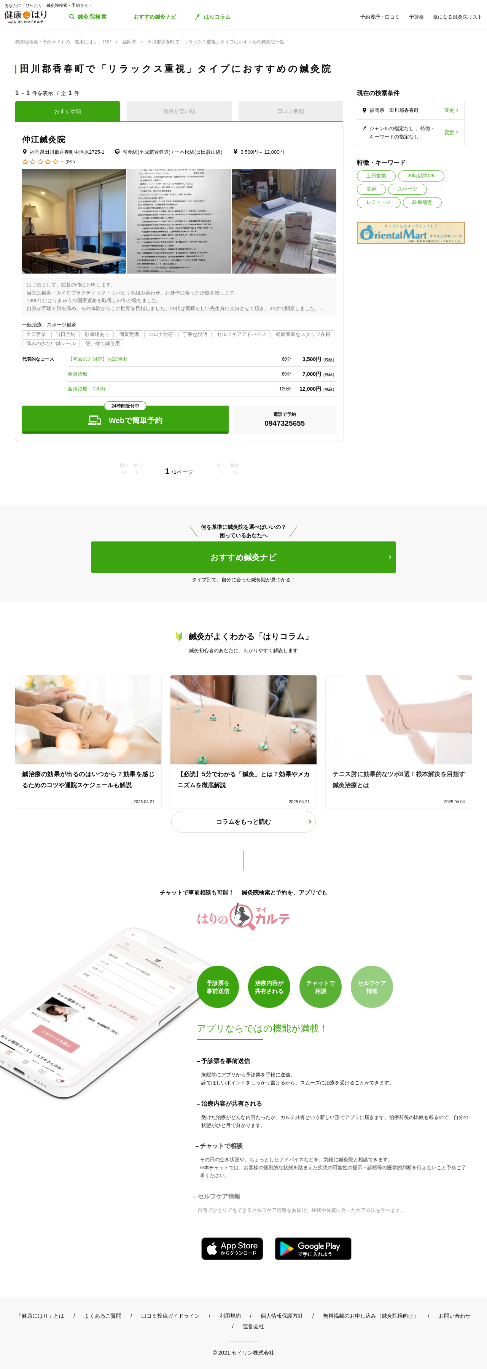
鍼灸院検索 (92, 17)
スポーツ (407, 189)
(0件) (70, 162)
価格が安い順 (179, 111)
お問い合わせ (455, 1316)
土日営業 (376, 175)
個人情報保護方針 (282, 1316)
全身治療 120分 (87, 388)
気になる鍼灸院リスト (457, 17)
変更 (449, 110)
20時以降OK (421, 175)
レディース (378, 202)
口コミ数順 (290, 111)
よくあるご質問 (102, 1316)
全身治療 (78, 373)
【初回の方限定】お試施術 (97, 359)
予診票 (416, 17)
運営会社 (253, 1326)
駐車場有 (422, 202)
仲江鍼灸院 (44, 139)
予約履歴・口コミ (380, 17)
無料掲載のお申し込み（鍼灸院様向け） (371, 1316)
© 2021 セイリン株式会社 (243, 1352)
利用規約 (230, 1316)
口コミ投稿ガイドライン (170, 1316)
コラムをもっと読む (243, 821)
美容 (371, 189)
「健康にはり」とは (40, 1316)
